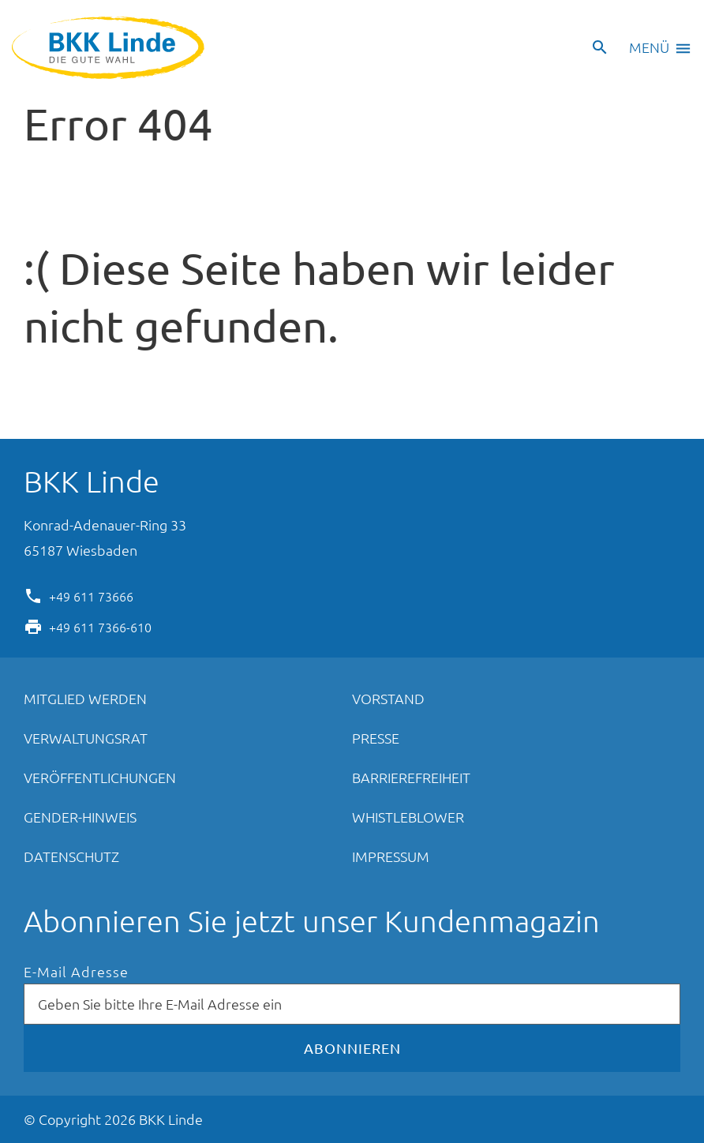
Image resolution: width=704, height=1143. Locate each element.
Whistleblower (408, 817)
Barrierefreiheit (411, 777)
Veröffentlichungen (100, 777)
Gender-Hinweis (80, 817)
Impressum (390, 856)
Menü (649, 47)
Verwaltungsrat (86, 738)
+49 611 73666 (91, 595)
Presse (375, 738)
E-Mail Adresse (76, 972)
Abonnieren (352, 1048)
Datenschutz (71, 856)
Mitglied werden (85, 698)
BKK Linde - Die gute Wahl (110, 48)
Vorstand (388, 698)
